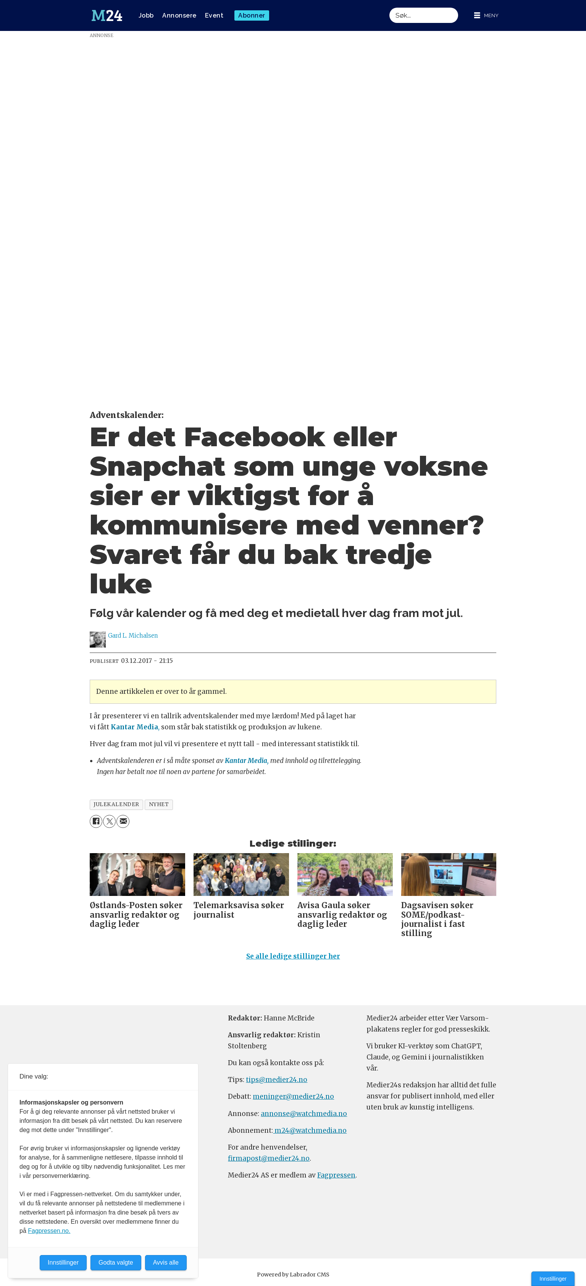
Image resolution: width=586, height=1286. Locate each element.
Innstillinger (553, 1279)
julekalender (116, 804)
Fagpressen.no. (49, 1231)
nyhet (159, 804)
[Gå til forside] (107, 15)
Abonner (251, 15)
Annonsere (179, 15)
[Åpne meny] (486, 15)
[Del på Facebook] (96, 821)
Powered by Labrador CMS (293, 1274)
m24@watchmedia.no (310, 1130)
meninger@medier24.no (293, 1096)
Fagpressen (336, 1175)
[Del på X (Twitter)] (109, 821)
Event (214, 15)
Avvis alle (166, 1262)
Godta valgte (115, 1262)
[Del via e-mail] (122, 821)
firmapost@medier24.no (269, 1158)
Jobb (146, 15)
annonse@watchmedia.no (304, 1113)
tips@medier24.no (276, 1079)
